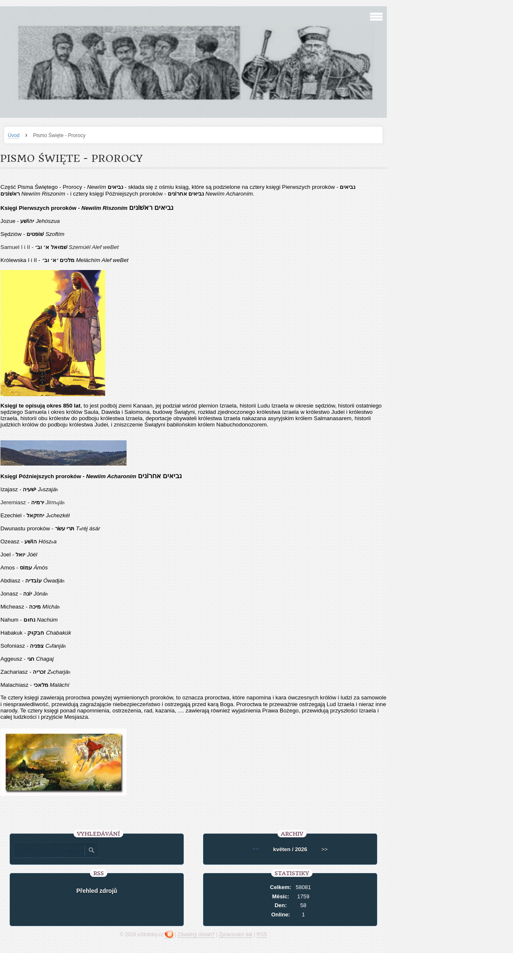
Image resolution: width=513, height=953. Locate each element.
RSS (261, 934)
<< (256, 849)
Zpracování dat (235, 934)
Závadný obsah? (196, 934)
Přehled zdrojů (96, 890)
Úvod (13, 135)
